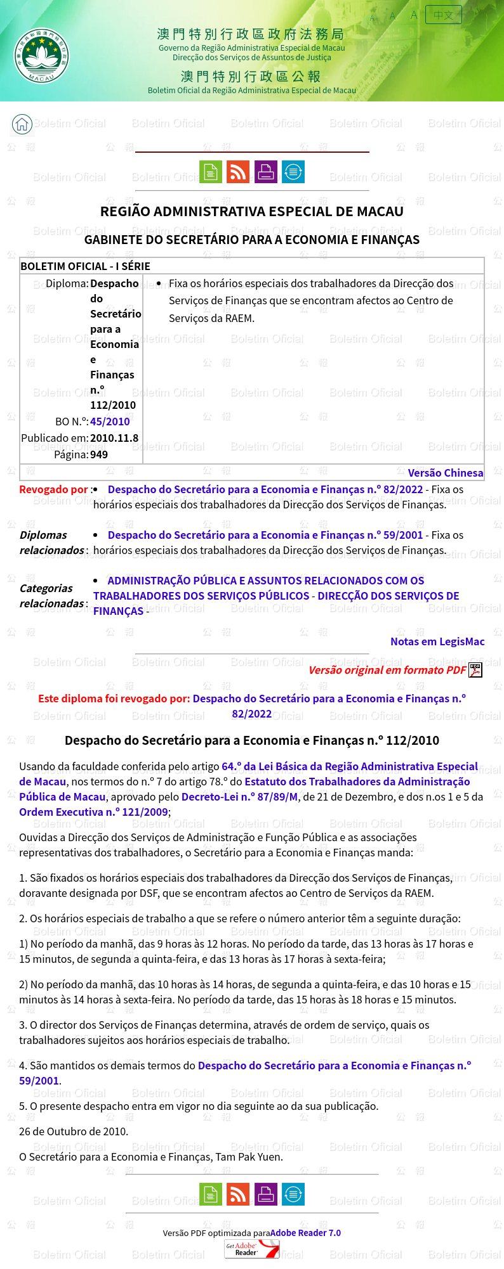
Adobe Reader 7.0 (305, 1233)
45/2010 (110, 420)
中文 (444, 14)
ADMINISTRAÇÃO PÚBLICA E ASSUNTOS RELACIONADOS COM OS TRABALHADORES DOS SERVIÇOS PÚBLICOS (259, 587)
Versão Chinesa (446, 472)
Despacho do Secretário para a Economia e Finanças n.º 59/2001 (265, 534)
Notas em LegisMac (437, 640)
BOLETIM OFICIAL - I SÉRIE (85, 265)
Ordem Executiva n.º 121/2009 (93, 811)
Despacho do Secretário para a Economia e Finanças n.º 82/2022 (265, 488)
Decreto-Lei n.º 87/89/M (240, 796)
